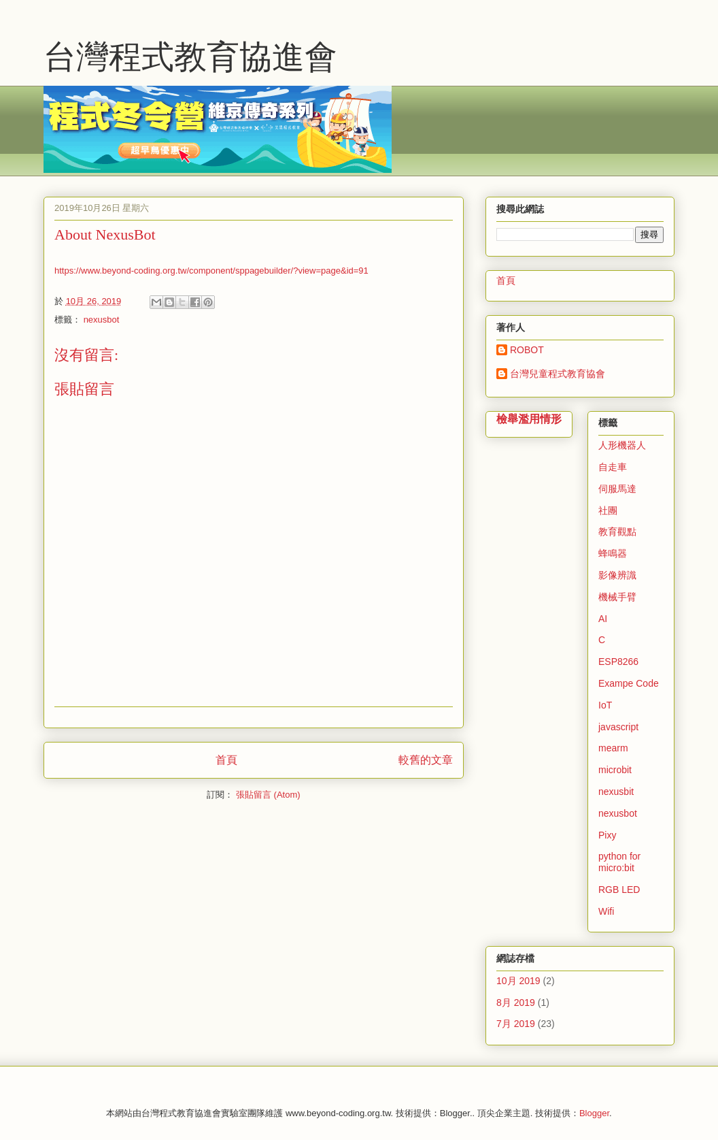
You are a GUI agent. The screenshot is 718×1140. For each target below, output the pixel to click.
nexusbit (616, 791)
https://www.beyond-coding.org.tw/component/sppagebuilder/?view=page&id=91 (211, 270)
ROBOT (527, 349)
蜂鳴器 (612, 553)
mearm (613, 748)
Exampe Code (628, 683)
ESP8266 (618, 661)
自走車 (612, 466)
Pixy (607, 835)
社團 (607, 510)
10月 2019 (518, 980)
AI (602, 618)
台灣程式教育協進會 (190, 57)
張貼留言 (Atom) (268, 794)
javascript (618, 726)
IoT (605, 705)
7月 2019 (515, 1023)
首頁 (226, 760)
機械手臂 (617, 596)
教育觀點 (617, 531)
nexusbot (102, 319)
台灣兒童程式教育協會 (557, 373)
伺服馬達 (617, 488)
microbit (615, 769)
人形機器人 (622, 445)
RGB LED (619, 889)
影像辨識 (617, 575)
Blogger (594, 1113)
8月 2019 (515, 1002)
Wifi (606, 911)
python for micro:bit (619, 862)
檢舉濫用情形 (529, 418)
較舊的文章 (425, 760)
